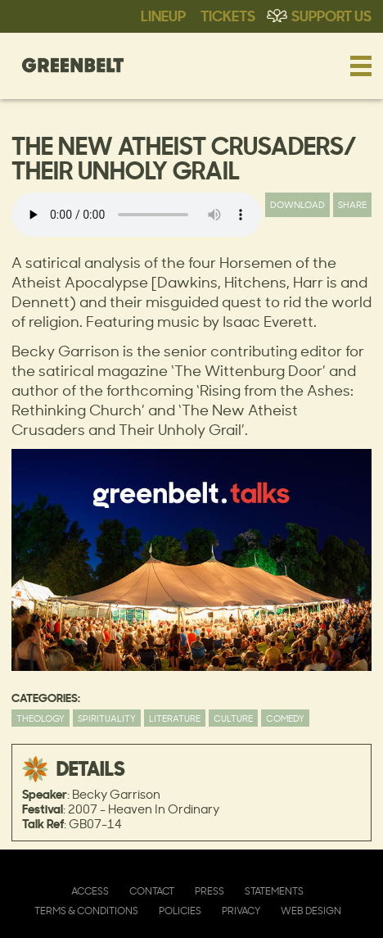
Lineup (163, 14)
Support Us (331, 14)
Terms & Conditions (86, 911)
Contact (151, 891)
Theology (40, 718)
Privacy (241, 911)
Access (90, 891)
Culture (233, 718)
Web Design (311, 911)
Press (209, 891)
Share (352, 204)
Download (297, 204)
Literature (175, 718)
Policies (180, 911)
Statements (274, 891)
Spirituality (107, 718)
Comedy (285, 718)
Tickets (228, 14)
